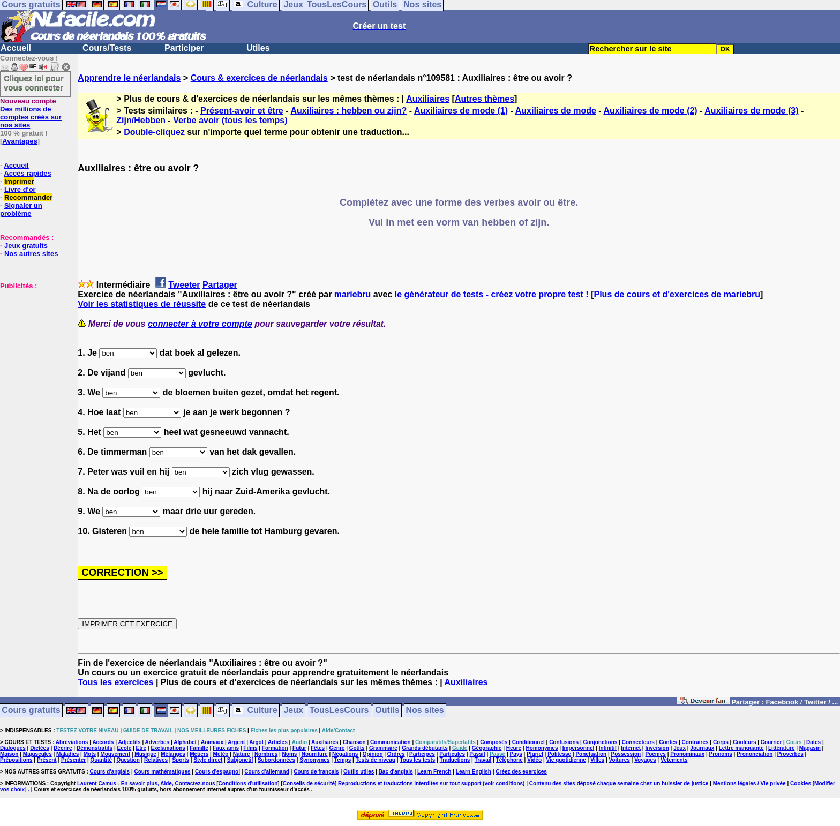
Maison (9, 754)
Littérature (781, 748)
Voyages (645, 760)
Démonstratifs (94, 748)
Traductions (455, 760)
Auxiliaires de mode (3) (751, 110)
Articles (278, 742)
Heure (513, 748)
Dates (813, 742)
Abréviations (72, 742)
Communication (390, 742)
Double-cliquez (154, 132)
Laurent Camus (96, 783)
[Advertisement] (32, 343)
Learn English (473, 772)
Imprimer (19, 181)
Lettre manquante (741, 748)
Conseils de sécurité (309, 783)
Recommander (28, 197)
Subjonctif (240, 760)
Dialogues (13, 748)
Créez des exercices (521, 772)
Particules (452, 754)
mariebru (352, 294)
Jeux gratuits (26, 246)
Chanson (354, 742)
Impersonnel (578, 748)
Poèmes (656, 754)
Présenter (73, 760)
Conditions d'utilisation (248, 783)
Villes (597, 760)
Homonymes (542, 748)
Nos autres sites (31, 254)
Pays (515, 754)
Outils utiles (358, 772)
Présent (47, 760)
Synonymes (314, 760)
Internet (631, 748)
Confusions (564, 742)
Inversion (657, 748)
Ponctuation (590, 754)
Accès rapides (27, 173)
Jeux (293, 710)
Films (250, 748)
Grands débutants (425, 748)
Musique (145, 754)
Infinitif (608, 748)
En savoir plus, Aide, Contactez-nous (168, 783)
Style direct (207, 760)
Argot (256, 742)
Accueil (16, 47)
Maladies (67, 754)
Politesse (559, 754)
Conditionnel (528, 742)
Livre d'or (20, 189)
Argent (236, 742)
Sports (180, 760)
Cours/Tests (106, 47)
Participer (184, 47)
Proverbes (790, 754)
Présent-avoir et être (241, 110)
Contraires (695, 742)
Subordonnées (276, 760)
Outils (387, 710)
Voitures (619, 760)
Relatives (156, 760)
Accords (103, 742)
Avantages (19, 141)
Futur (299, 748)
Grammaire (383, 748)
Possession (626, 754)
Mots (90, 754)
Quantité (101, 760)
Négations (345, 754)
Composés (493, 742)
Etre (141, 748)
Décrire (63, 748)
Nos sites (425, 710)
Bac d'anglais (396, 772)
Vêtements (674, 760)
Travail (483, 760)
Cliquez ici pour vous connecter (34, 82)
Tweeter (184, 284)
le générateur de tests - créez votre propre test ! (492, 294)
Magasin (810, 748)
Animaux (212, 742)
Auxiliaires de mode (555, 110)
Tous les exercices (115, 682)
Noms (289, 754)
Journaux (702, 748)
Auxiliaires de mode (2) (651, 110)
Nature (241, 754)
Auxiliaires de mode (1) (461, 110)
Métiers (199, 754)
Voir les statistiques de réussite (142, 304)
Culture (263, 710)
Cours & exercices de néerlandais (259, 77)
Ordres (396, 754)
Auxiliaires (427, 98)
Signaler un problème (21, 209)
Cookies (800, 783)
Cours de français (316, 772)
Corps (721, 742)
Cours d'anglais (110, 772)
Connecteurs (638, 742)
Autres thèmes (484, 98)
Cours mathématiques (162, 772)
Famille (199, 748)
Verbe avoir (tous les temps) (230, 120)
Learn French (434, 772)
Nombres (266, 754)
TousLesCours (339, 710)
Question (127, 760)
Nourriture (315, 754)
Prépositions (16, 760)
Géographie (487, 748)
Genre (336, 748)
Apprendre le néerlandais (129, 77)
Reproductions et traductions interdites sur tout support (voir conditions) (431, 783)
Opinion (373, 754)
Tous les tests (417, 760)
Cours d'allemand (266, 772)
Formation (275, 748)
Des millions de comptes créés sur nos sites (31, 113)
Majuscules (37, 754)
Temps (342, 760)
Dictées (39, 748)
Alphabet (185, 742)
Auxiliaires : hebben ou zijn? (348, 110)
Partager (219, 284)
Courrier (771, 742)
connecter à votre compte (200, 323)
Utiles (258, 47)
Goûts (357, 748)
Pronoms (720, 754)
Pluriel (535, 754)
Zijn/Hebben (141, 120)
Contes (668, 742)
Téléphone (509, 760)
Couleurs (744, 742)
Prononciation (754, 754)
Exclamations (168, 748)
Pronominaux (687, 754)
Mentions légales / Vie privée (749, 783)
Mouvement (115, 754)
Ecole (124, 748)
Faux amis (226, 748)
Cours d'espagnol (217, 772)
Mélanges (173, 754)
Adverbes (157, 742)
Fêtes (318, 748)
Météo (221, 754)
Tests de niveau (375, 760)
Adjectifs (129, 742)
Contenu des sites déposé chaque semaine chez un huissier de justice (619, 783)
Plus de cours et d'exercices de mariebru (677, 294)
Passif (477, 754)
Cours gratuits (31, 710)
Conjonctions (600, 742)
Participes (422, 754)
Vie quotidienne (566, 760)
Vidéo (534, 760)
